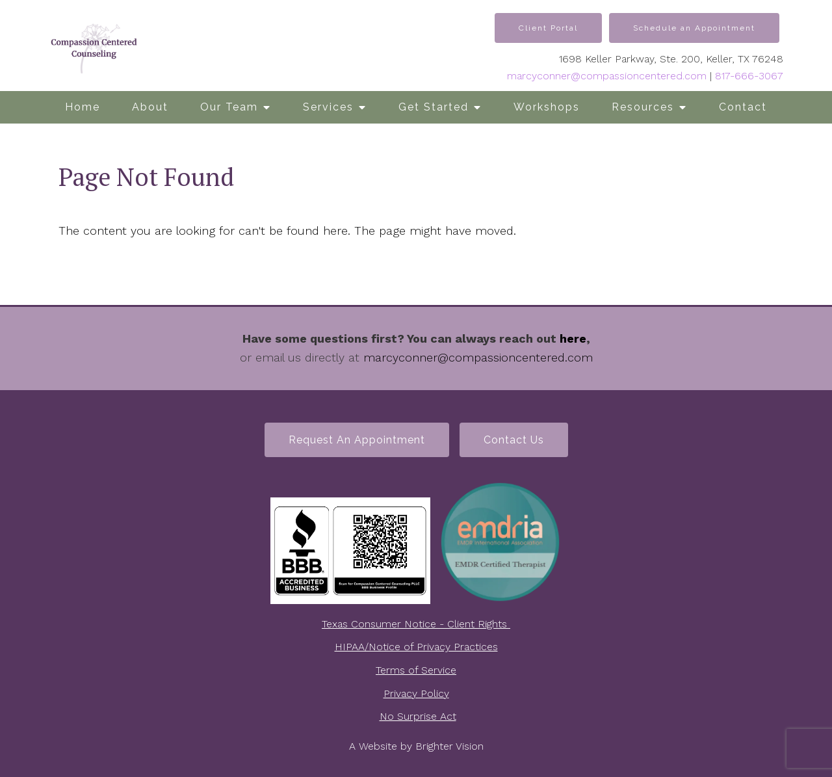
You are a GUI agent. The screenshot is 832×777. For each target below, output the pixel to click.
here (573, 338)
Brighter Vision (449, 746)
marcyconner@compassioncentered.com (607, 76)
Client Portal (548, 28)
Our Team (229, 107)
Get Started (433, 107)
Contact (743, 107)
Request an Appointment (357, 440)
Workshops (547, 107)
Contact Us (514, 440)
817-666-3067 (749, 76)
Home (82, 107)
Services (328, 107)
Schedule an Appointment (694, 28)
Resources (643, 107)
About (150, 107)
